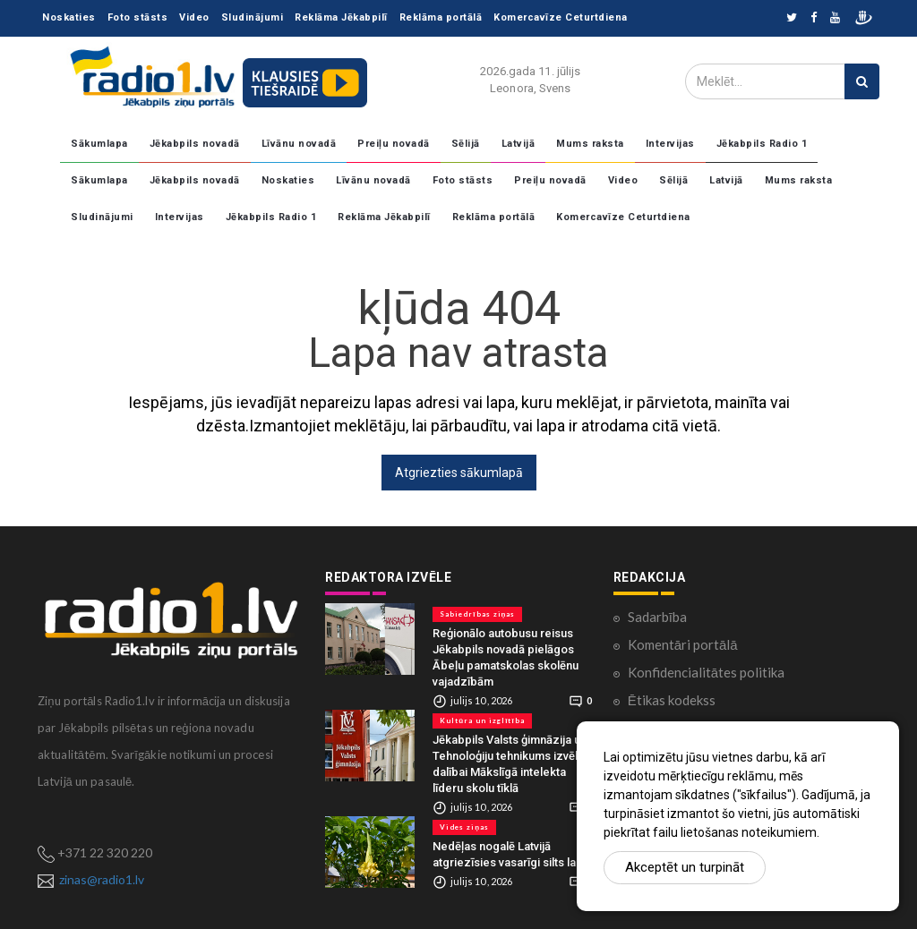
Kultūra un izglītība (482, 720)
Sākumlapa (99, 143)
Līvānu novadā (299, 143)
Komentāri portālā (683, 644)
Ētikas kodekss (672, 700)
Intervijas (670, 143)
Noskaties (69, 17)
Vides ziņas (464, 826)
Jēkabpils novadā (195, 143)
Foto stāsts (137, 17)
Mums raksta (590, 143)
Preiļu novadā (393, 143)
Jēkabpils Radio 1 (762, 143)
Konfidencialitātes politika (706, 672)
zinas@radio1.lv (101, 879)
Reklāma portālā (441, 17)
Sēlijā (465, 143)
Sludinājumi (252, 17)
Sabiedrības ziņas (477, 613)
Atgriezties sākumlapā (459, 472)
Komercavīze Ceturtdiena (560, 17)
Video (194, 17)
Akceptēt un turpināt (684, 867)
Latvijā (518, 143)
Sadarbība (657, 617)
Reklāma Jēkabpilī (341, 17)
